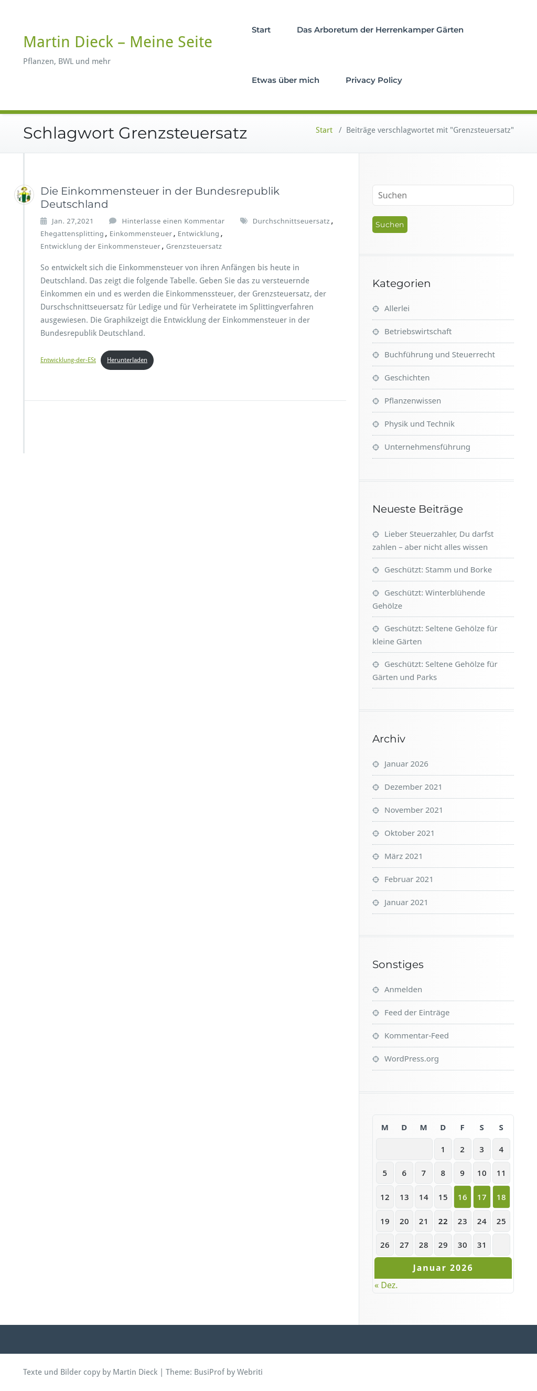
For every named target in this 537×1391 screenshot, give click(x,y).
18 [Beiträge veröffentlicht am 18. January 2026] (501, 1197)
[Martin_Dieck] (24, 195)
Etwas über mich (285, 80)
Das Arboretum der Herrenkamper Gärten (380, 30)
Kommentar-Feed (416, 1035)
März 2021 (403, 856)
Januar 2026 (406, 763)
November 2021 (413, 809)
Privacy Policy (374, 80)
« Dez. (386, 1285)
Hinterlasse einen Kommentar (173, 221)
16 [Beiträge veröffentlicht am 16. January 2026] (462, 1197)
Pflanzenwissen (412, 400)
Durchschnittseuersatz (291, 221)
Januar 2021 (406, 902)
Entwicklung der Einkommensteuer (100, 246)
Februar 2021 (409, 879)
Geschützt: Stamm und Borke (438, 569)
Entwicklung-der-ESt (68, 360)
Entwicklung (199, 233)
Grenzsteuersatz (194, 246)
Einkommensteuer (141, 233)
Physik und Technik (419, 423)
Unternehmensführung (427, 446)
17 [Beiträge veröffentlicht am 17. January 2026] (482, 1197)
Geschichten (407, 377)
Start (261, 30)
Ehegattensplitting (72, 233)
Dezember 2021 (413, 786)
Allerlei (397, 308)
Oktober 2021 (409, 832)
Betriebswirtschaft (418, 331)
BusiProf (209, 1372)
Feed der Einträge (417, 1012)
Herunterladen (127, 360)
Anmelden (403, 989)
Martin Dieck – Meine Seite (117, 42)
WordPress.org (411, 1058)
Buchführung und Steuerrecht (439, 354)
